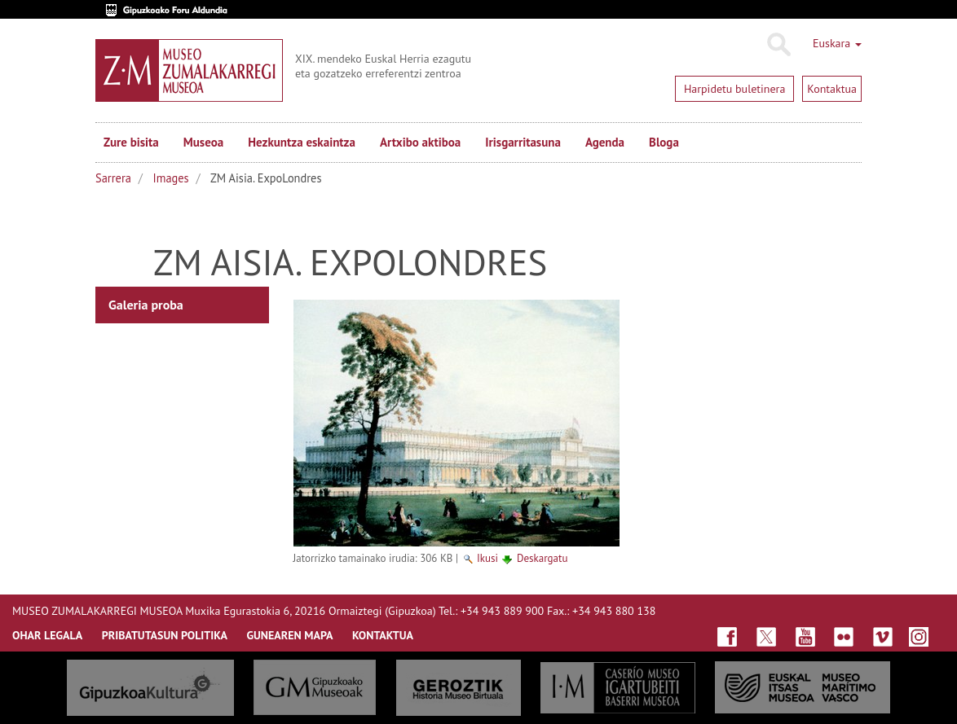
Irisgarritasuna (523, 142)
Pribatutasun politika (164, 635)
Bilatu (778, 45)
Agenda (604, 142)
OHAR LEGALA (47, 635)
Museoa (203, 142)
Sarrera (113, 178)
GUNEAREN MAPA (290, 635)
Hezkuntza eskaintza (301, 142)
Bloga (664, 142)
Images (171, 178)
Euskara (837, 43)
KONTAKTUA (382, 635)
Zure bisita (131, 142)
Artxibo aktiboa (420, 142)
